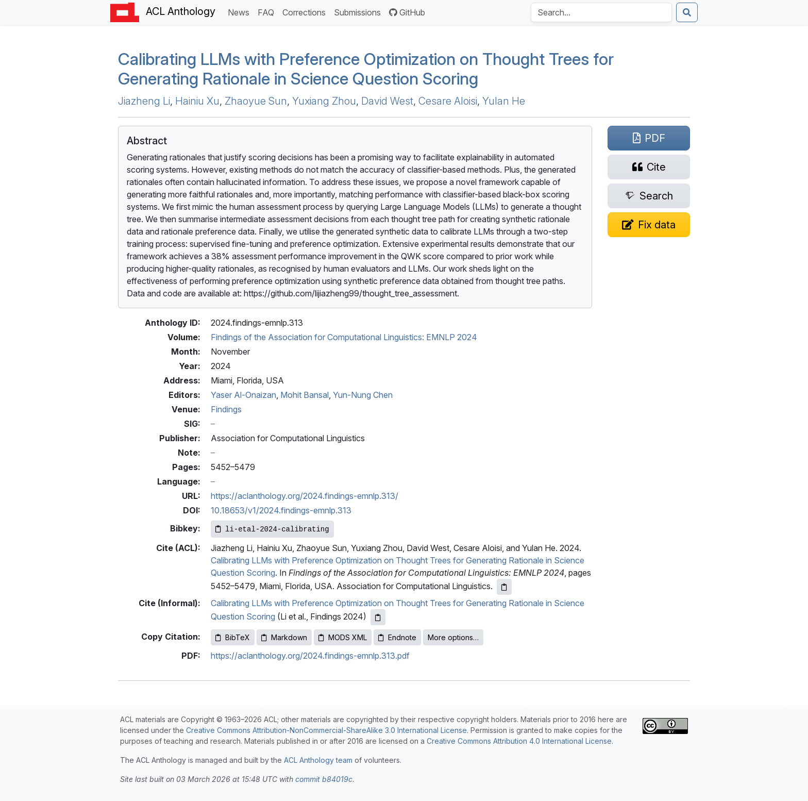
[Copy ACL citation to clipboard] (504, 587)
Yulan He (503, 101)
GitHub (407, 12)
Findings (226, 409)
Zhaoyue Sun (256, 101)
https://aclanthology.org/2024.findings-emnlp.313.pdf (310, 655)
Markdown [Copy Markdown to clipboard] (284, 637)
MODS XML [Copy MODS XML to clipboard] (342, 637)
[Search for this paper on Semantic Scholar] (649, 195)
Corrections (306, 12)
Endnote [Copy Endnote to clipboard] (397, 637)
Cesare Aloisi (447, 101)
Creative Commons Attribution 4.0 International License (519, 741)
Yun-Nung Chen (363, 395)
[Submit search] (687, 12)
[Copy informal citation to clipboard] (378, 617)
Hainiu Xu (197, 101)
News (241, 12)
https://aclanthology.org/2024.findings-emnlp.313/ (304, 496)
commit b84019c (323, 779)
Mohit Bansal (304, 395)
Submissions (359, 12)
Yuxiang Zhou (324, 101)
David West (387, 101)
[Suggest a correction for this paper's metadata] (649, 224)
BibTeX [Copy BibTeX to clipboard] (232, 637)
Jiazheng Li (144, 101)
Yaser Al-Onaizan (243, 395)
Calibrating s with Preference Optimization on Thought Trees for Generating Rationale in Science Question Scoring (366, 69)
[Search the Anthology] (601, 12)
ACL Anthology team (318, 760)
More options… (453, 637)
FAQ (268, 12)
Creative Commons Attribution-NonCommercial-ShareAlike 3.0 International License (326, 730)
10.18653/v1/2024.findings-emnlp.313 (281, 510)
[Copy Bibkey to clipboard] (272, 529)
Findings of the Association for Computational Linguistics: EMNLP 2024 (344, 337)
